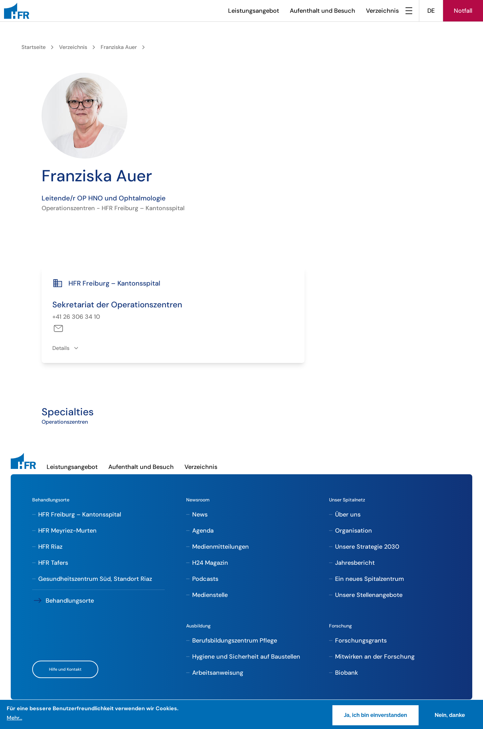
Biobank (346, 673)
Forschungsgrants (361, 640)
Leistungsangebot (253, 11)
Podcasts (205, 579)
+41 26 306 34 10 (76, 317)
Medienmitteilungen (220, 547)
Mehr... (14, 717)
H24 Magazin (210, 563)
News (200, 514)
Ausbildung (198, 626)
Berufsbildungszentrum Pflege (234, 640)
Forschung (340, 626)
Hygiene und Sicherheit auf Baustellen (246, 657)
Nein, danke (450, 715)
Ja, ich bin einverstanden (375, 715)
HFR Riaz (50, 547)
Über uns (348, 514)
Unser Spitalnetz (347, 500)
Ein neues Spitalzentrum (369, 579)
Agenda (203, 531)
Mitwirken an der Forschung (375, 657)
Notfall (463, 11)
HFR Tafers (53, 563)
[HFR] (16, 11)
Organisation (353, 531)
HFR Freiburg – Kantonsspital (79, 514)
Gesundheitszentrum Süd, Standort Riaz (95, 579)
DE (431, 11)
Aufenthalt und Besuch (322, 11)
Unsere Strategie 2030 (367, 547)
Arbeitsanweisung (217, 673)
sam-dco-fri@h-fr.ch (58, 328)
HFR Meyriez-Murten (67, 531)
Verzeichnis (382, 11)
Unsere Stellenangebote (368, 595)
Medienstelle (210, 595)
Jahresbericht (355, 563)
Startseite (33, 47)
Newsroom (198, 500)
